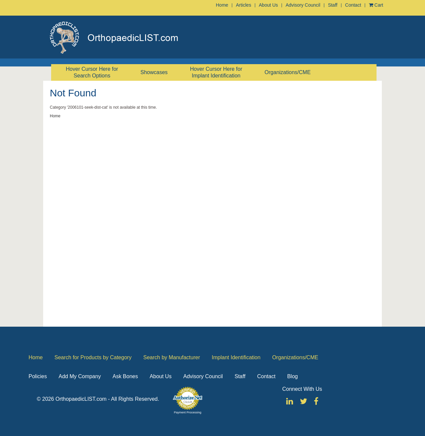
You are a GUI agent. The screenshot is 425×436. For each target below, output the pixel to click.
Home (222, 5)
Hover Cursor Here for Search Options (92, 72)
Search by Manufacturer (171, 357)
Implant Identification (236, 357)
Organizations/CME (288, 72)
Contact (353, 5)
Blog (292, 376)
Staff (333, 5)
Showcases (154, 72)
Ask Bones (125, 376)
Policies (38, 376)
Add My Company (79, 376)
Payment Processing (188, 412)
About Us (268, 5)
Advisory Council (303, 5)
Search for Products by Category (92, 357)
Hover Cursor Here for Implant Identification (216, 72)
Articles (243, 5)
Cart (376, 5)
